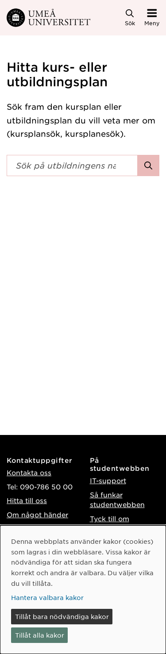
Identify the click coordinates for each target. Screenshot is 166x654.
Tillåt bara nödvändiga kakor (62, 616)
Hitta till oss (27, 500)
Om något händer (37, 514)
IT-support (108, 480)
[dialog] (83, 589)
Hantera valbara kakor (47, 597)
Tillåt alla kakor (39, 635)
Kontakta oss (29, 472)
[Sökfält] (72, 165)
